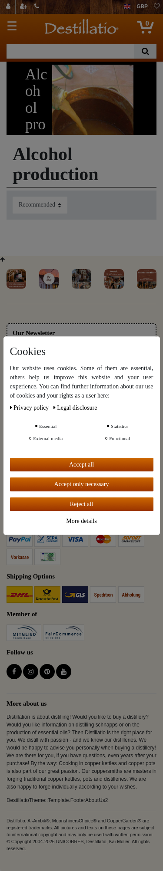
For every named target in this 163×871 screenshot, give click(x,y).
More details (81, 521)
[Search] (145, 51)
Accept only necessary (81, 484)
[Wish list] (157, 7)
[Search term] (70, 51)
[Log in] (9, 7)
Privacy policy (30, 407)
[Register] (24, 7)
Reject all (81, 504)
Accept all (81, 464)
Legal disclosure (75, 407)
